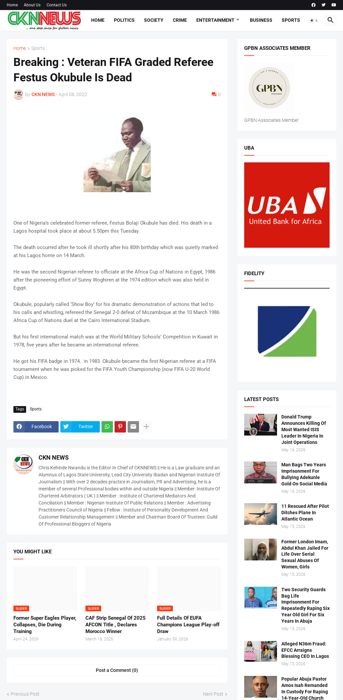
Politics (124, 20)
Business (261, 20)
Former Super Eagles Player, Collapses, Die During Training (44, 625)
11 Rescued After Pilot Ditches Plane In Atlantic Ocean (305, 512)
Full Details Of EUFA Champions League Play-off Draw (188, 625)
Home (12, 5)
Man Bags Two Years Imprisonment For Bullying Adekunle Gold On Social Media (304, 474)
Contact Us (57, 5)
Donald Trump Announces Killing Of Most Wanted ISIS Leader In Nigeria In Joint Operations (303, 429)
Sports (291, 20)
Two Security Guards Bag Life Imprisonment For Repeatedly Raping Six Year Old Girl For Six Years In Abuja (305, 605)
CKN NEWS (54, 457)
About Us (32, 5)
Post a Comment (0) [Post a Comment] (117, 670)
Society (153, 20)
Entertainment (215, 20)
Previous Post (25, 694)
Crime (180, 20)
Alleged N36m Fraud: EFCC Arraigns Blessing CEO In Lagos (305, 650)
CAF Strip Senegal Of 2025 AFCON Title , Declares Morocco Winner (115, 625)
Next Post (213, 694)
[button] (314, 20)
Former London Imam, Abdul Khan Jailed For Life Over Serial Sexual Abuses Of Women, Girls (304, 554)
